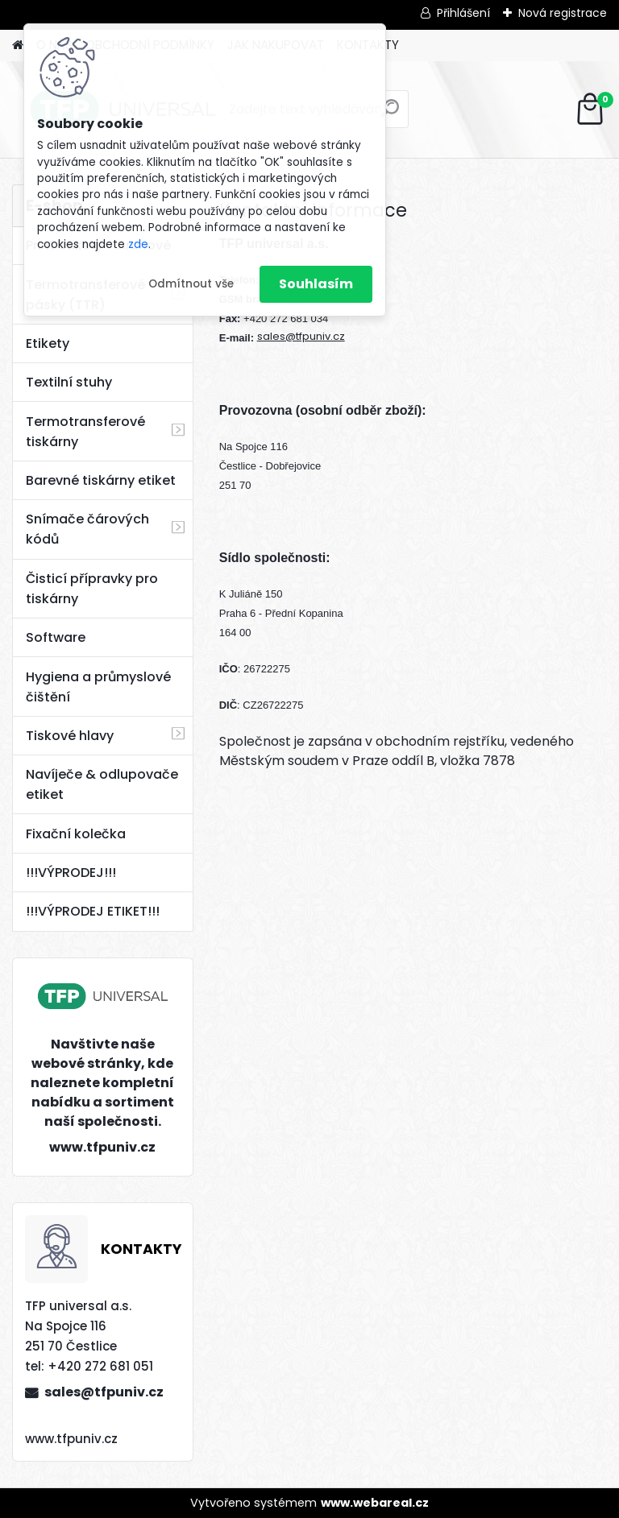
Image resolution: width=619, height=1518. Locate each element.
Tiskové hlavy (70, 735)
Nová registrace (562, 13)
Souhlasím (316, 284)
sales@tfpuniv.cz (104, 1392)
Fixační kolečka (76, 834)
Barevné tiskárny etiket (101, 480)
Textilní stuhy (69, 382)
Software (55, 637)
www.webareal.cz (375, 1503)
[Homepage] (17, 45)
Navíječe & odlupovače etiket (102, 784)
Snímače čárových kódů (87, 529)
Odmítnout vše (191, 284)
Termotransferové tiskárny (85, 431)
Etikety (47, 343)
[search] (389, 114)
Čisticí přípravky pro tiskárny (92, 588)
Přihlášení (463, 13)
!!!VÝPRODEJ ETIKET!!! (93, 911)
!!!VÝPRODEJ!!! (71, 872)
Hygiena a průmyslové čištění (98, 687)
